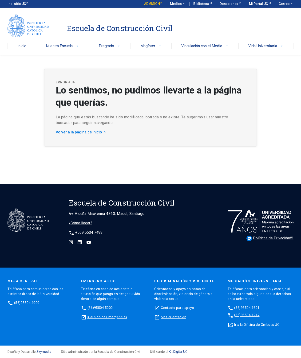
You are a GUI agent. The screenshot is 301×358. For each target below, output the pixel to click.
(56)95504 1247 (247, 315)
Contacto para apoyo (177, 307)
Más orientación (173, 317)
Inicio (21, 46)
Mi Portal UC (259, 4)
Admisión (152, 4)
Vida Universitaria (266, 46)
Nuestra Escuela (62, 46)
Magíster (151, 46)
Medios (178, 4)
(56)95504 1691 (247, 307)
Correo (286, 4)
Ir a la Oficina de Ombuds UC (256, 324)
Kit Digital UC (178, 352)
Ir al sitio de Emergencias (107, 317)
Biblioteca (201, 4)
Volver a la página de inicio (81, 132)
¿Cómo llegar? (80, 223)
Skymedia (43, 352)
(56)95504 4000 (27, 302)
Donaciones (229, 4)
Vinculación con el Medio (205, 46)
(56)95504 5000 (100, 307)
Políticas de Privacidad (268, 238)
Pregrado (110, 46)
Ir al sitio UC (17, 4)
